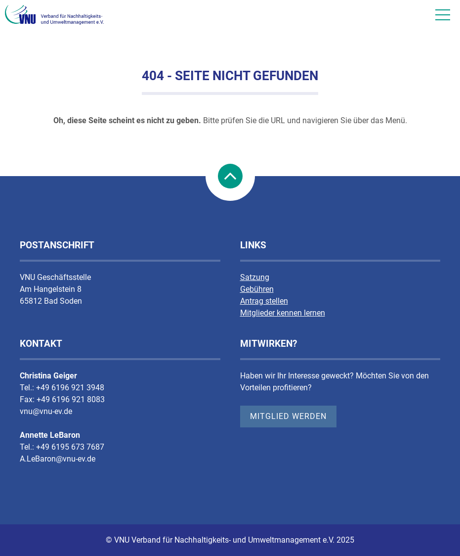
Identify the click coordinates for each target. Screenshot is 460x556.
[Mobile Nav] (442, 14)
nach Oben (230, 176)
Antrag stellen (264, 301)
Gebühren (257, 289)
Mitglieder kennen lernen (282, 313)
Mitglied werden (288, 416)
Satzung (254, 277)
